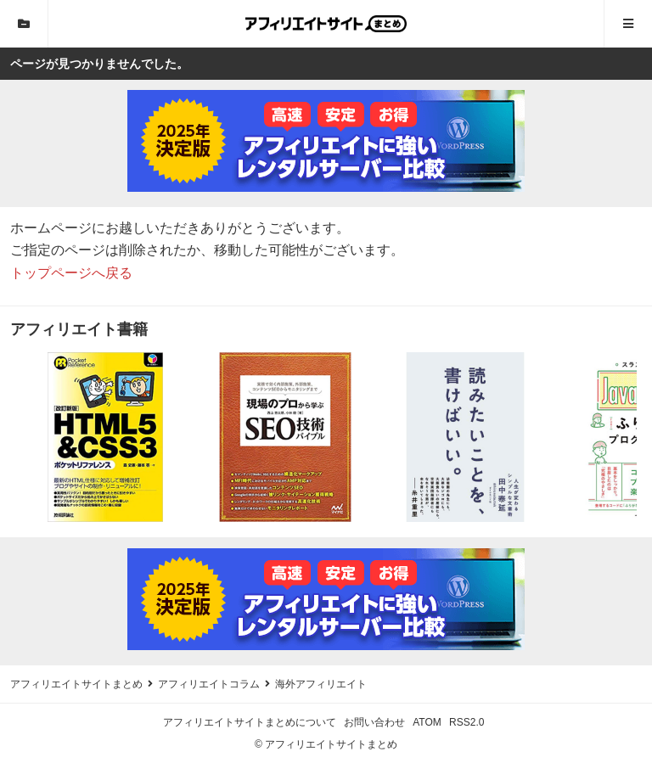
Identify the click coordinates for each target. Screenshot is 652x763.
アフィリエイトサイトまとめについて (249, 722)
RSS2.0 (466, 722)
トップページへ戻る (71, 273)
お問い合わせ (374, 722)
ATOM (427, 722)
